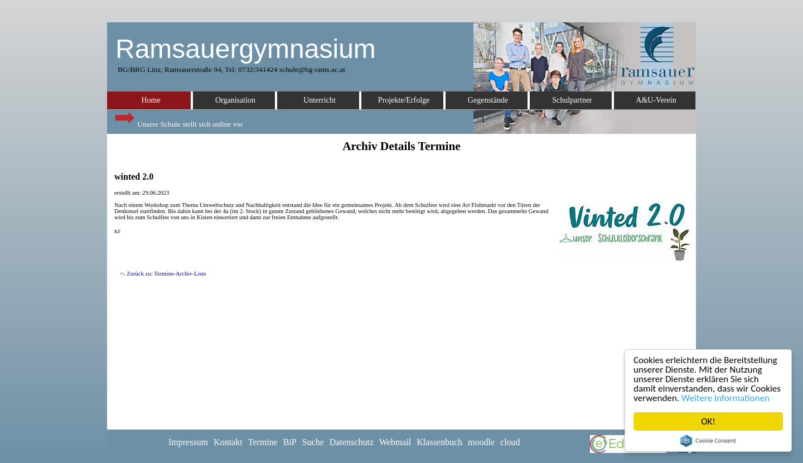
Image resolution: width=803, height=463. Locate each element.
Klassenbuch (439, 442)
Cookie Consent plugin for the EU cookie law (708, 441)
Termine (263, 442)
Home (150, 100)
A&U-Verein (656, 100)
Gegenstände (488, 100)
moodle (481, 442)
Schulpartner (572, 100)
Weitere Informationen (725, 398)
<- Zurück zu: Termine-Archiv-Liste (163, 274)
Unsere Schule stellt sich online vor (178, 121)
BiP (290, 442)
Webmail (395, 442)
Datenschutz (352, 442)
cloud (510, 442)
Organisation (235, 100)
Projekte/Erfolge (404, 100)
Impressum (188, 442)
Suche (313, 442)
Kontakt (228, 442)
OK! (708, 421)
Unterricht (319, 100)
